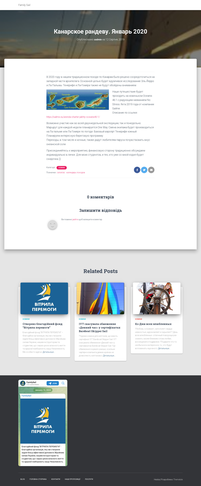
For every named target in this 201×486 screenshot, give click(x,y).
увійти (75, 219)
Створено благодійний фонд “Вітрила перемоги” (42, 325)
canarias (61, 172)
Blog (22, 479)
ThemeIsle (178, 479)
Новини (62, 167)
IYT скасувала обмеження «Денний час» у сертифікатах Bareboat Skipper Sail (99, 327)
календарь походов (75, 172)
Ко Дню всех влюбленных (153, 324)
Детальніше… (49, 352)
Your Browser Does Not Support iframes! (42, 423)
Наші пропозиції (72, 479)
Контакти (55, 479)
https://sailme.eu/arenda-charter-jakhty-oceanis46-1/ (75, 116)
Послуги (89, 479)
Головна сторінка (38, 479)
